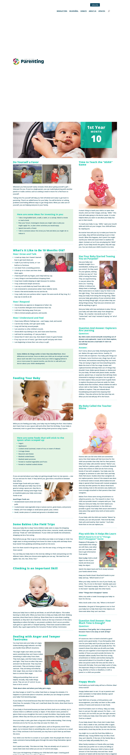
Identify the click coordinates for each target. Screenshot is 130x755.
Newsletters (62, 11)
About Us (92, 11)
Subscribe (95, 5)
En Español (73, 11)
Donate (84, 11)
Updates (101, 11)
